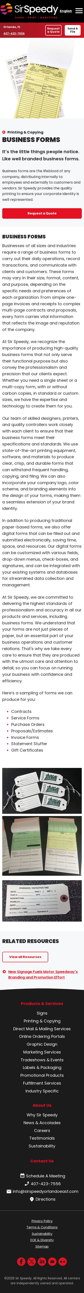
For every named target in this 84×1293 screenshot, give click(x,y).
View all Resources (25, 957)
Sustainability (42, 1146)
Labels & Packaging (42, 1067)
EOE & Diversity (42, 1240)
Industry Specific (42, 1091)
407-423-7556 (14, 33)
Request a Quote (53, 30)
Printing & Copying (25, 132)
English (66, 11)
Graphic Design (42, 1044)
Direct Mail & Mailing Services (42, 1029)
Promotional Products (42, 1075)
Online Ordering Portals (42, 1036)
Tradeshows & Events (42, 1060)
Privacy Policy (42, 1221)
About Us (42, 1105)
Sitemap (42, 1246)
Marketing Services (42, 1052)
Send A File (72, 30)
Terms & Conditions (42, 1227)
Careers (42, 1130)
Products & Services (42, 1003)
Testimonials (42, 1138)
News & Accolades (42, 1123)
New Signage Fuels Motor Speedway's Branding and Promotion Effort (43, 974)
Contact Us (42, 1161)
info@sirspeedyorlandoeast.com (42, 1191)
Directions (42, 1199)
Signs (42, 1013)
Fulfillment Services (42, 1083)
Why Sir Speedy (42, 1115)
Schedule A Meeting (42, 1176)
